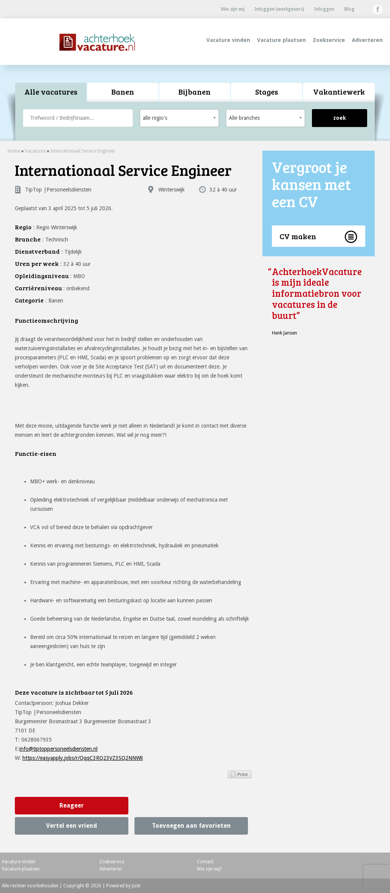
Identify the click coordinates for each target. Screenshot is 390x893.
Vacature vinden (228, 40)
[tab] (51, 92)
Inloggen (324, 9)
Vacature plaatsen (281, 40)
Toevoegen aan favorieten (191, 825)
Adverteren (367, 40)
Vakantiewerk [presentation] (339, 91)
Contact (205, 861)
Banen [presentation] (122, 91)
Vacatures (35, 151)
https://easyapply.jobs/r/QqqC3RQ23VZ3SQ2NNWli (82, 758)
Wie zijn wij (233, 9)
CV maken (298, 236)
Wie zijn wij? (209, 869)
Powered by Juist (123, 885)
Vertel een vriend (71, 825)
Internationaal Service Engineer (82, 151)
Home (14, 151)
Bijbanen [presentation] (194, 91)
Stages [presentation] (266, 91)
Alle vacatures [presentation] (50, 91)
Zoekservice (329, 40)
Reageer (71, 805)
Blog (349, 9)
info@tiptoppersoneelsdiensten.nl (58, 749)
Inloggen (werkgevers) (279, 9)
